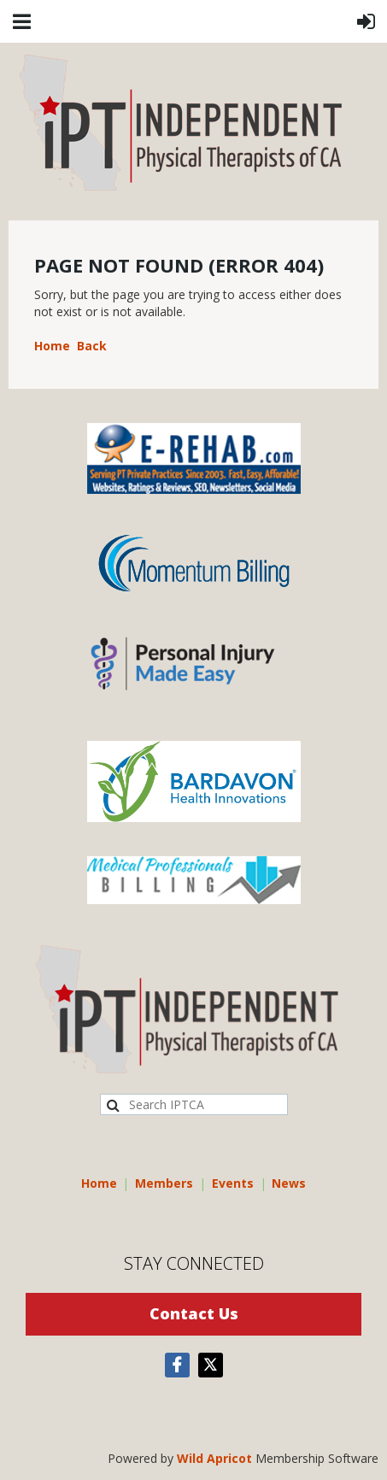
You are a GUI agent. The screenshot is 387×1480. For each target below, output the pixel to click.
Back (92, 346)
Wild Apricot (214, 1458)
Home (52, 346)
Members (164, 1183)
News (289, 1183)
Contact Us (194, 1313)
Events (233, 1183)
